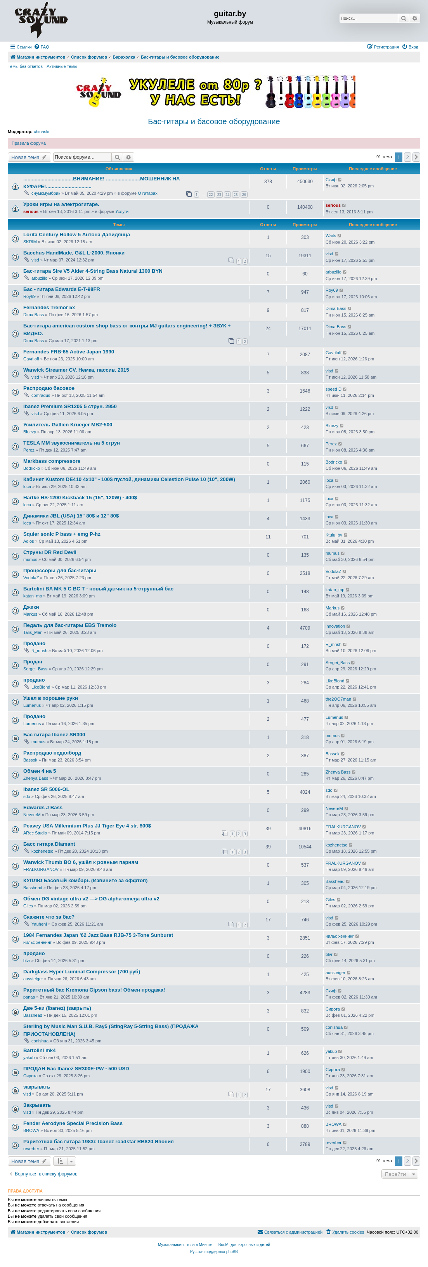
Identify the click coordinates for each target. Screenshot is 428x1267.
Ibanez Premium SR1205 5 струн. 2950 (70, 406)
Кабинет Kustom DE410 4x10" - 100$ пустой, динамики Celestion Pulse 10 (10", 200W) (129, 479)
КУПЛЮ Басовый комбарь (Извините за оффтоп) (85, 880)
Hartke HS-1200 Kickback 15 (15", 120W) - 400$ (80, 497)
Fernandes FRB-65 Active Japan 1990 (68, 352)
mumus (30, 559)
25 (235, 194)
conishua (40, 1041)
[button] (416, 157)
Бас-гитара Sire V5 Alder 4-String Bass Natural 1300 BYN (93, 271)
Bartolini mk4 (39, 1050)
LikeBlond (40, 687)
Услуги (121, 211)
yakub (29, 1057)
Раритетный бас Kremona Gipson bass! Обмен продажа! (94, 990)
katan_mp (32, 596)
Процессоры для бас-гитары (60, 570)
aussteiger (33, 978)
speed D (333, 389)
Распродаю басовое (49, 388)
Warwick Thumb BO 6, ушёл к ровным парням (80, 862)
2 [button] (407, 157)
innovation (335, 626)
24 (227, 194)
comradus (40, 395)
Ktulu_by (334, 535)
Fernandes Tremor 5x (49, 307)
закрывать (36, 1087)
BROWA (31, 1130)
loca (27, 486)
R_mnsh (39, 650)
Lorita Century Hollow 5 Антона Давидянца (76, 234)
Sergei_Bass (35, 668)
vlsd (35, 260)
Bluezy (29, 431)
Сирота (333, 1009)
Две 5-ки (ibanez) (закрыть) (57, 1008)
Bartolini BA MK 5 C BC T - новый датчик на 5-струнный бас (98, 589)
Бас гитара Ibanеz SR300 (54, 734)
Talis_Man (33, 632)
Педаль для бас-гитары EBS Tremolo (69, 625)
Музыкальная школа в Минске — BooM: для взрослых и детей (214, 1245)
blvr (26, 960)
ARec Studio (35, 833)
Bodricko (31, 468)
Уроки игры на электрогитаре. (61, 204)
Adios (28, 541)
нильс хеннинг (37, 942)
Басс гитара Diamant (49, 844)
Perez (29, 450)
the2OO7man (338, 699)
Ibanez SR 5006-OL (46, 789)
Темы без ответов (25, 66)
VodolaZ (31, 577)
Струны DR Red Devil (49, 552)
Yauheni (39, 924)
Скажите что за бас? (49, 917)
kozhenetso (42, 851)
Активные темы (62, 66)
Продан (32, 662)
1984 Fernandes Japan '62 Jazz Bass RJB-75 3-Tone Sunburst (98, 935)
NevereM (32, 814)
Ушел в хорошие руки (50, 698)
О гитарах (148, 193)
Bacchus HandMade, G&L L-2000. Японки (74, 253)
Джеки (31, 607)
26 (244, 194)
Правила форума (29, 143)
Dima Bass (33, 314)
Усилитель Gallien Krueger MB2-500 (67, 425)
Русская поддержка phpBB (214, 1252)
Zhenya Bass (35, 778)
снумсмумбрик (45, 193)
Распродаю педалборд (52, 753)
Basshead (32, 887)
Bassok (30, 760)
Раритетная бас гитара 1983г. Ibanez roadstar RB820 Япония (98, 1141)
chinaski (41, 131)
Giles (28, 906)
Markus (30, 614)
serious (30, 211)
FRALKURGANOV (343, 826)
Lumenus (32, 705)
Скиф (331, 179)
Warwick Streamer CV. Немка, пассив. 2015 (76, 370)
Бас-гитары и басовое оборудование (214, 121)
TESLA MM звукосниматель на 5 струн (71, 443)
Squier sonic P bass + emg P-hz (62, 534)
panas (29, 997)
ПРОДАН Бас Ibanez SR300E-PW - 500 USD (76, 1068)
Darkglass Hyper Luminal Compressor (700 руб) (81, 971)
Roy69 (29, 296)
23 (219, 194)
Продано (34, 643)
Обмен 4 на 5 (39, 771)
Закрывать (37, 1105)
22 (211, 194)
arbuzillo (39, 278)
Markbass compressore (51, 461)
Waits (331, 235)
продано (34, 680)
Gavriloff (31, 359)
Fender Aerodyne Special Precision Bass (73, 1123)
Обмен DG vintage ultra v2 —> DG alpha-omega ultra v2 (91, 899)
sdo (26, 796)
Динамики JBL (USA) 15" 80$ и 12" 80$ (71, 516)
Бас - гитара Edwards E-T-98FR (61, 289)
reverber (31, 1148)
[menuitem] (41, 47)
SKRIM (30, 241)
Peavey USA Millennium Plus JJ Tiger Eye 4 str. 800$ (87, 826)
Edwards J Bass (42, 807)
